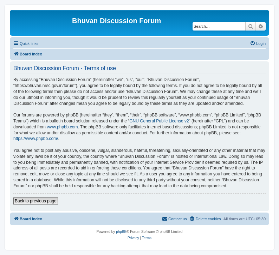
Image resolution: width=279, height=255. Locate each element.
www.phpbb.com (62, 127)
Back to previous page (36, 201)
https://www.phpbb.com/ (35, 138)
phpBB (121, 232)
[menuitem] (258, 43)
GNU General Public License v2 (159, 121)
